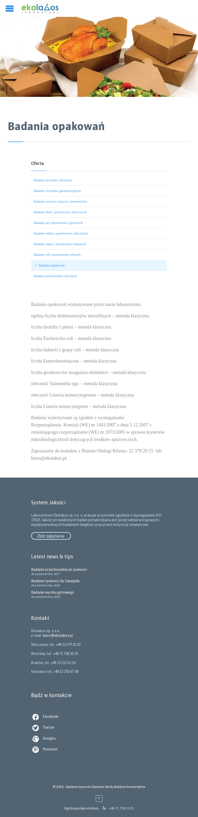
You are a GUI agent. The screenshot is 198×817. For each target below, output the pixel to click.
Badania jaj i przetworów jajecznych (58, 223)
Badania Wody (102, 787)
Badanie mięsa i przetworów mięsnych (60, 244)
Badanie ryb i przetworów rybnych (57, 255)
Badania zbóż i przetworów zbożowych (60, 212)
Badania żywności (79, 787)
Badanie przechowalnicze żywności (59, 569)
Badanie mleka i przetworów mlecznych (61, 233)
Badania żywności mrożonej (53, 180)
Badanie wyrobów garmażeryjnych (57, 191)
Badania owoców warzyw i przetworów (60, 201)
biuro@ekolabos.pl (99, 653)
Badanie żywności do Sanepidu (55, 581)
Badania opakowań (51, 265)
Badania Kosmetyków (129, 787)
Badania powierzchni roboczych (55, 276)
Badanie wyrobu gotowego (52, 592)
